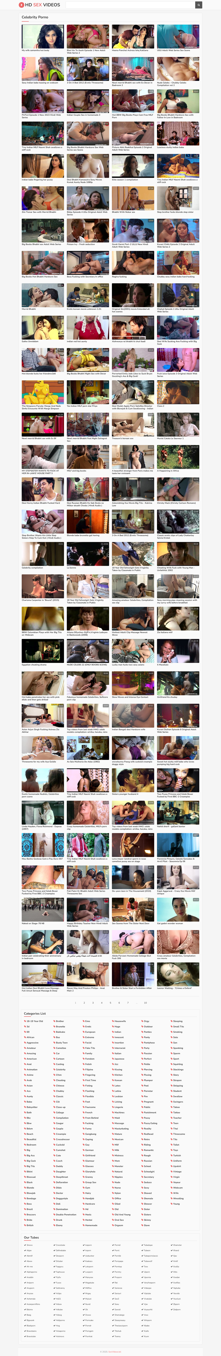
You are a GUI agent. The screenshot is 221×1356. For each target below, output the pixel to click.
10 (145, 1002)
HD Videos (39, 5)
